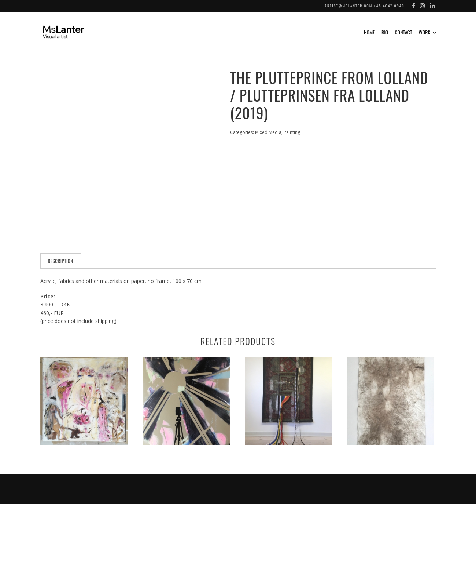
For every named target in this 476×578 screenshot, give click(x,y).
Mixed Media (268, 132)
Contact (403, 32)
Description (60, 335)
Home (369, 32)
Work (425, 32)
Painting (292, 132)
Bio (384, 32)
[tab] (60, 335)
